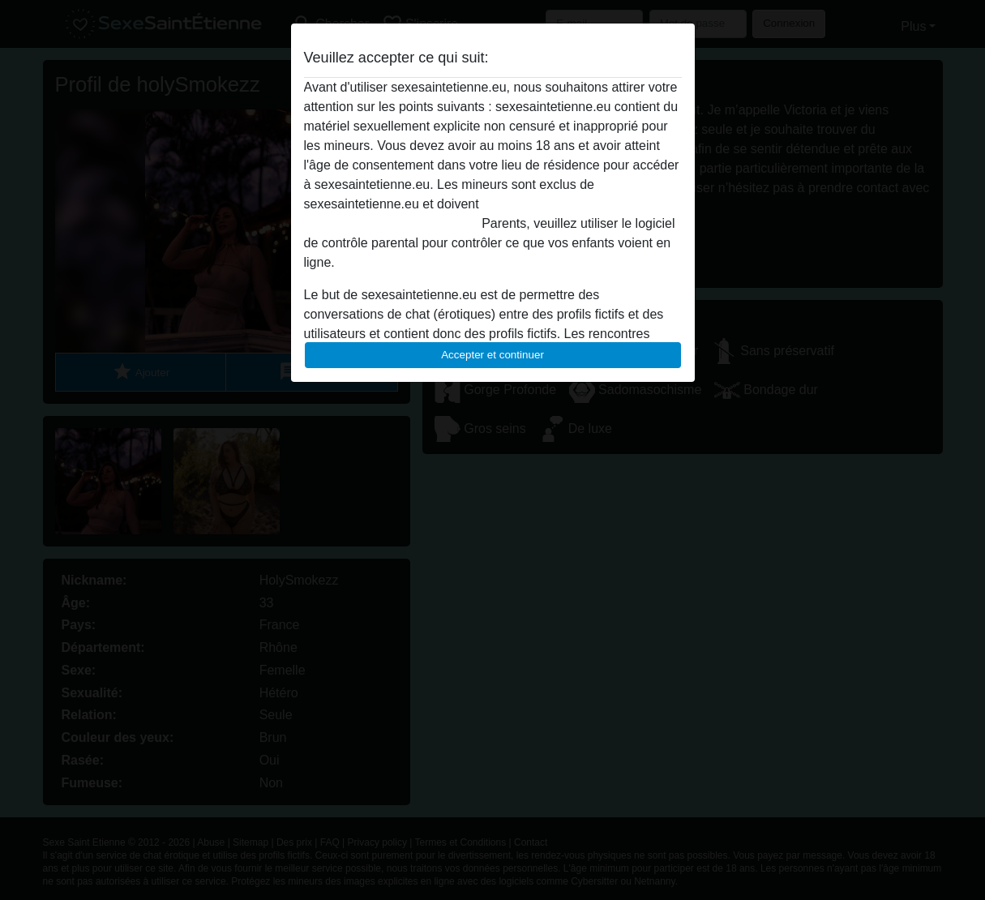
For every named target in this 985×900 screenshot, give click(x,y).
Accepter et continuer (492, 355)
